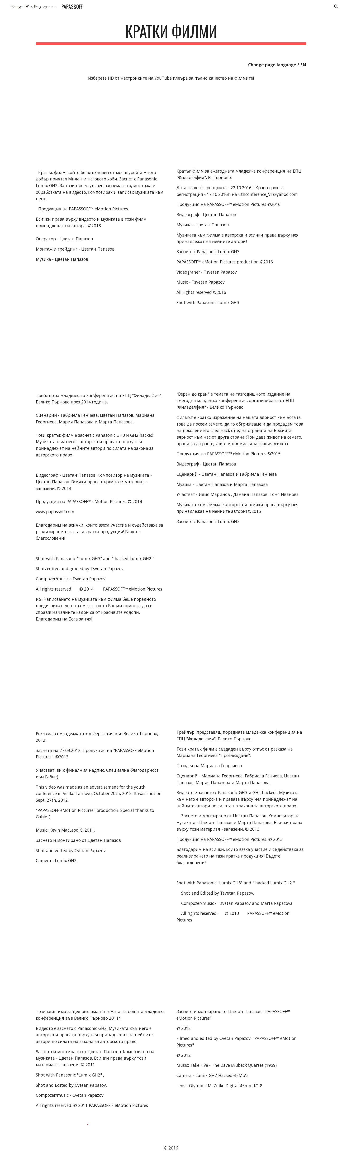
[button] (336, 6)
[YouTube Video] (89, 125)
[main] (171, 33)
